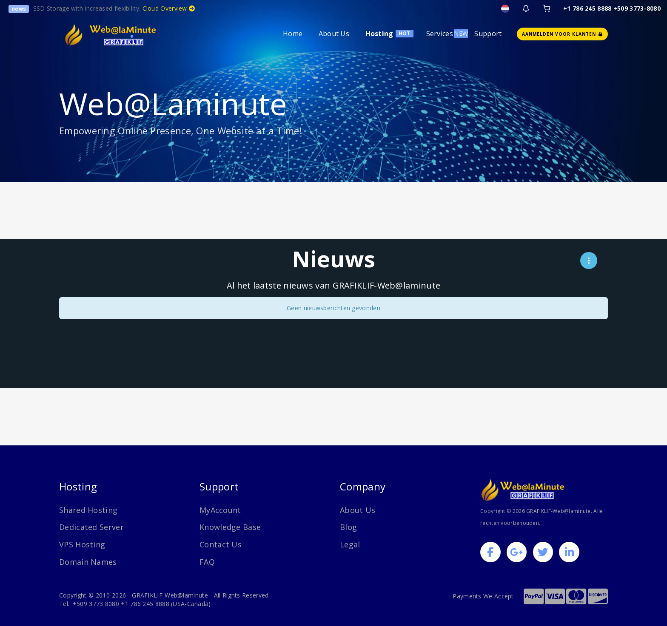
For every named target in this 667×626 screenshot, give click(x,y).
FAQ (207, 562)
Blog (348, 527)
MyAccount (220, 510)
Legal (350, 544)
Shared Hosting (88, 510)
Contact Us (221, 544)
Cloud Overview (169, 8)
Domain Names (88, 562)
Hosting (379, 33)
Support (488, 33)
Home (292, 33)
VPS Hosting (82, 544)
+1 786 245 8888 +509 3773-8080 (612, 8)
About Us (334, 33)
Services (439, 33)
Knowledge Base (230, 527)
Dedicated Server (91, 527)
